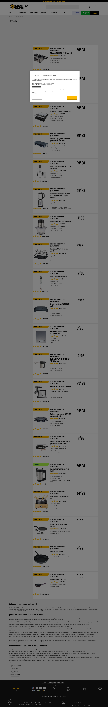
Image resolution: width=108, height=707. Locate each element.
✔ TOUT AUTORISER (72, 97)
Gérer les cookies (37, 97)
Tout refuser (37, 75)
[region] (55, 86)
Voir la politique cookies (36, 87)
